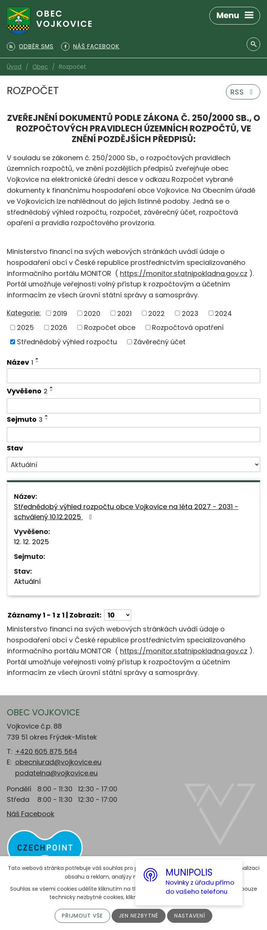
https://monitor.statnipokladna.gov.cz (183, 273)
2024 (223, 313)
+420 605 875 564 (46, 751)
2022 (156, 313)
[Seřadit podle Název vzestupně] (37, 358)
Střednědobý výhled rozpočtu (67, 342)
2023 (190, 313)
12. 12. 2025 (31, 541)
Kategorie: (24, 312)
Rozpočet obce (109, 327)
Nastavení (189, 915)
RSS (243, 92)
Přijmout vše (82, 915)
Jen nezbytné (138, 915)
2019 (60, 313)
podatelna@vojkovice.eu (56, 773)
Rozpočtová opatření (188, 327)
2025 (25, 327)
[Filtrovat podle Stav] (133, 464)
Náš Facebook (30, 814)
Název (20, 362)
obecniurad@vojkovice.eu (58, 762)
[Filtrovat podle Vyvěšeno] (133, 405)
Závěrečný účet (160, 342)
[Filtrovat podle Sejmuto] (133, 434)
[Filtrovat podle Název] (133, 376)
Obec (40, 67)
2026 (59, 327)
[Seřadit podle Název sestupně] (37, 361)
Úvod (14, 67)
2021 (124, 313)
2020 (92, 313)
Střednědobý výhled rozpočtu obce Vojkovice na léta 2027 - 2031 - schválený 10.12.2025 (126, 511)
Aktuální (27, 581)
